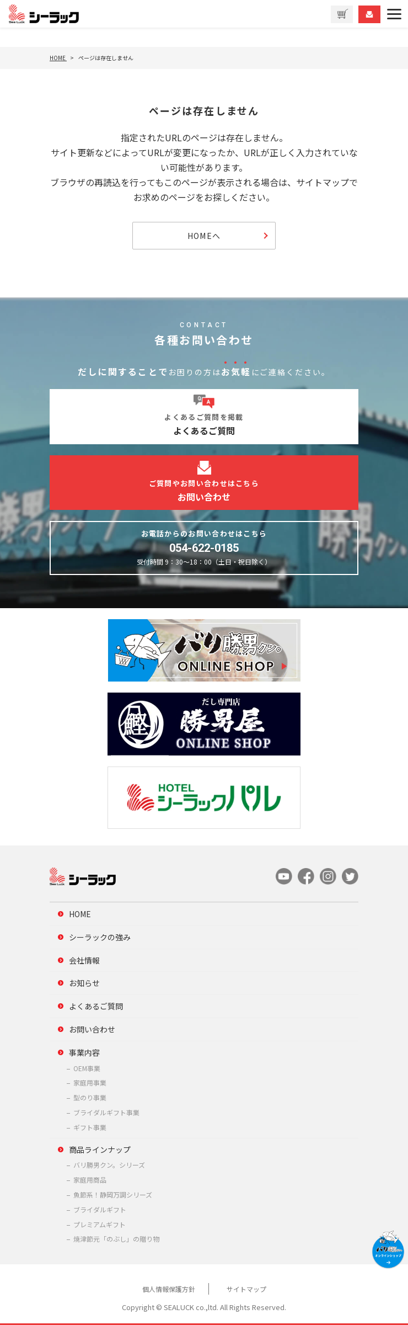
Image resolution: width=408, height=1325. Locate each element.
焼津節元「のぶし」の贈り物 (116, 1238)
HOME (80, 913)
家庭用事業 (89, 1082)
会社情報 (84, 960)
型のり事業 (89, 1097)
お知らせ (84, 982)
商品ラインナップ (100, 1149)
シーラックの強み (100, 937)
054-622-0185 (204, 548)
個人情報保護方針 (168, 1289)
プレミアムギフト (99, 1224)
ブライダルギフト (99, 1209)
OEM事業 (86, 1068)
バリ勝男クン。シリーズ (109, 1164)
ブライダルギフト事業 (106, 1112)
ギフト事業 (89, 1127)
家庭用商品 (89, 1179)
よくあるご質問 (96, 1006)
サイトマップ (246, 1289)
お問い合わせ (92, 1029)
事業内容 (84, 1052)
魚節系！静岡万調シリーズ (112, 1194)
